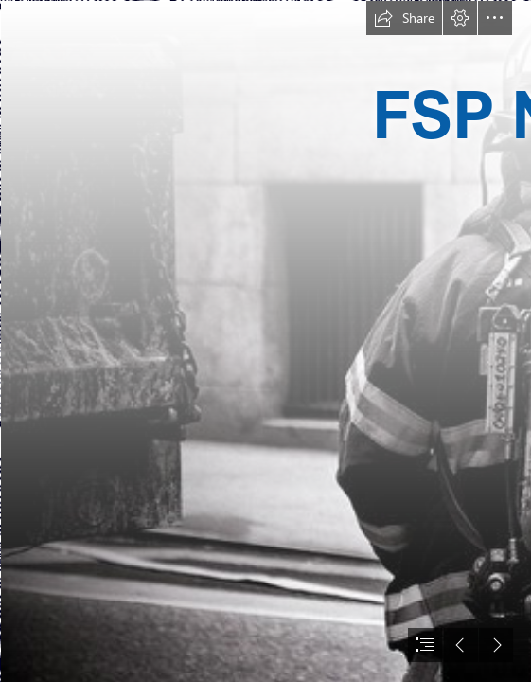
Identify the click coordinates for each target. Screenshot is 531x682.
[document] (265, 341)
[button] (404, 18)
